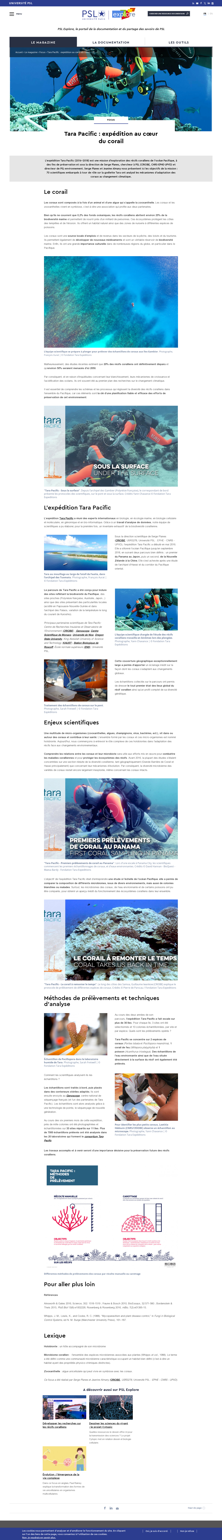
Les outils (179, 42)
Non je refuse (187, 1531)
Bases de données (131, 1490)
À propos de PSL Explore (185, 1510)
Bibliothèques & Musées (131, 1510)
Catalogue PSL (130, 1484)
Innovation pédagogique (185, 1505)
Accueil (19, 52)
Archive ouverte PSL (130, 1500)
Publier (185, 1484)
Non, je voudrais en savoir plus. (39, 1537)
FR (205, 13)
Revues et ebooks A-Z (131, 1495)
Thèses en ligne (131, 1505)
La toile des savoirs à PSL (79, 1510)
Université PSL (21, 3)
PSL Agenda (185, 1514)
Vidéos (79, 1495)
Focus (42, 52)
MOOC (185, 1495)
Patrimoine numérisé (79, 1505)
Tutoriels (185, 1490)
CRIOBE (120, 541)
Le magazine (43, 42)
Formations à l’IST (185, 1500)
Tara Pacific (66, 518)
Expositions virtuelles (79, 1490)
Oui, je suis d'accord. (157, 1531)
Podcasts (79, 1500)
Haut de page (195, 1457)
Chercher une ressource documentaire (168, 13)
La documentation (111, 42)
